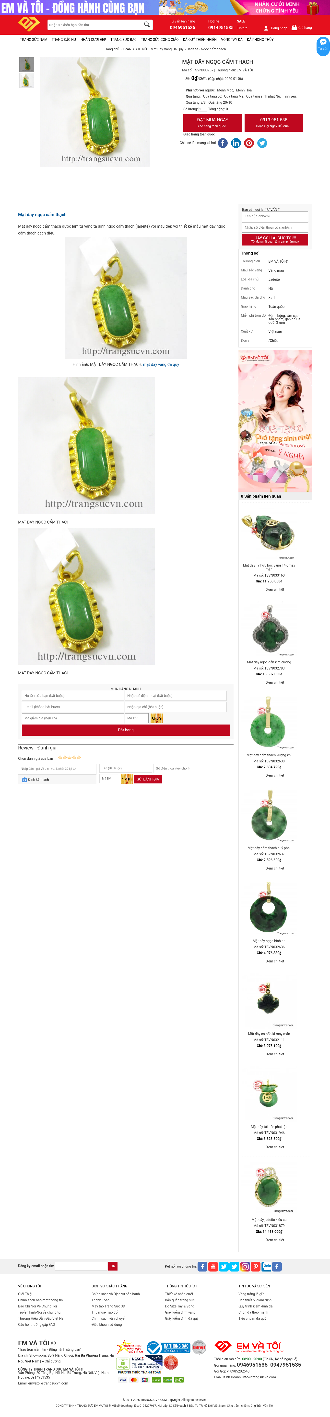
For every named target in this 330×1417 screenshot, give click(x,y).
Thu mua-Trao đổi (105, 1312)
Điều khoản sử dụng (107, 1325)
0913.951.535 (274, 123)
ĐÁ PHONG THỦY (260, 40)
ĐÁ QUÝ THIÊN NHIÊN (200, 40)
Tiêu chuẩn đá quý (252, 1318)
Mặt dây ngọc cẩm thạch (42, 214)
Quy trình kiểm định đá (255, 1306)
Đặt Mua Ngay (212, 123)
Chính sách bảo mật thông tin (40, 1300)
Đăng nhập (275, 28)
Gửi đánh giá (148, 779)
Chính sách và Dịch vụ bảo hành (116, 1294)
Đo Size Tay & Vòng (179, 1306)
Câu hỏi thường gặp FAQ (36, 1325)
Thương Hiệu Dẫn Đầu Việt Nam (42, 1318)
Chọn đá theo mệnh (253, 1312)
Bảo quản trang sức (180, 1300)
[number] (203, 109)
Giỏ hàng (301, 27)
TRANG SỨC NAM (33, 40)
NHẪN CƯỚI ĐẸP (93, 40)
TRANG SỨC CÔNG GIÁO (160, 40)
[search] (148, 25)
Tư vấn (323, 49)
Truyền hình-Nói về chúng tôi (39, 1312)
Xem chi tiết (275, 589)
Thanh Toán (100, 1300)
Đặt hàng (126, 730)
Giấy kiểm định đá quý (182, 1318)
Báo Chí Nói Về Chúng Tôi (37, 1306)
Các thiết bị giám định (254, 1300)
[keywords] (91, 25)
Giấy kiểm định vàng (180, 1312)
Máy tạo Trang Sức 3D (108, 1306)
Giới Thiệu (25, 1294)
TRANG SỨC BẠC (123, 40)
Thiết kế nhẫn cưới (179, 1294)
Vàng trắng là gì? (251, 1294)
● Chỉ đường (51, 1361)
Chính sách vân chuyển (109, 1318)
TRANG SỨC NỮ (64, 40)
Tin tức (242, 28)
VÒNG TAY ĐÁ (232, 40)
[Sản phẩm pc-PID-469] (275, 421)
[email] (81, 1266)
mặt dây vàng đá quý (161, 364)
